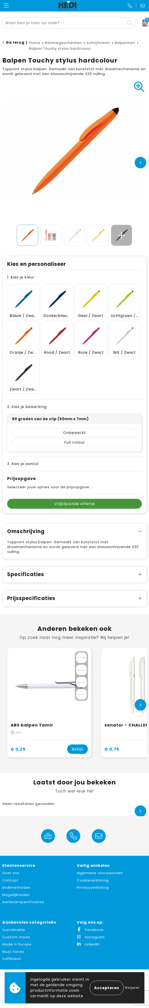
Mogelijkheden (16, 894)
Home (34, 42)
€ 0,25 (18, 749)
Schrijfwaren (98, 42)
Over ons (10, 872)
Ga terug (15, 42)
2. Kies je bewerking (27, 406)
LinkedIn (88, 944)
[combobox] (64, 23)
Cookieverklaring (93, 880)
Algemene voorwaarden (100, 872)
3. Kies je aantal (23, 463)
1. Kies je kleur (21, 277)
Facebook (90, 929)
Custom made (16, 937)
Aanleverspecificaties (23, 901)
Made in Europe (17, 944)
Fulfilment (11, 958)
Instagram (91, 937)
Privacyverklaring (93, 887)
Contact (10, 880)
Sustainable (13, 929)
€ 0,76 (111, 749)
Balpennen (125, 42)
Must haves (13, 951)
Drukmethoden (16, 887)
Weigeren (132, 988)
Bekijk (77, 749)
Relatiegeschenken (63, 42)
